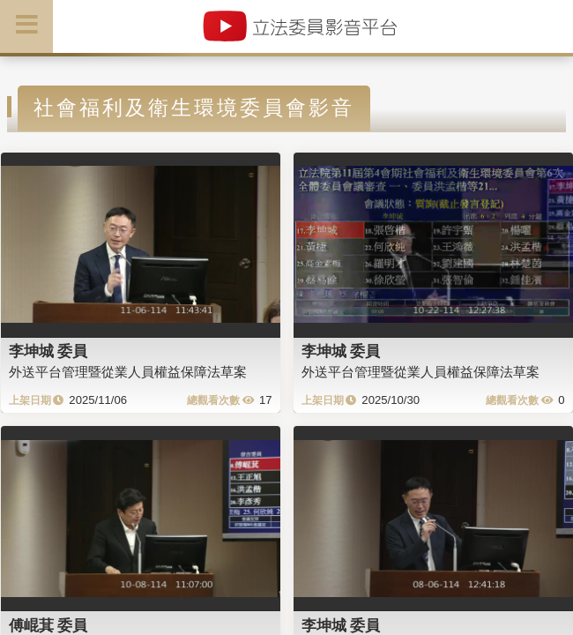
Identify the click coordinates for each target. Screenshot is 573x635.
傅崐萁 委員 (48, 625)
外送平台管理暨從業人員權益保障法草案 (128, 371)
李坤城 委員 (48, 351)
